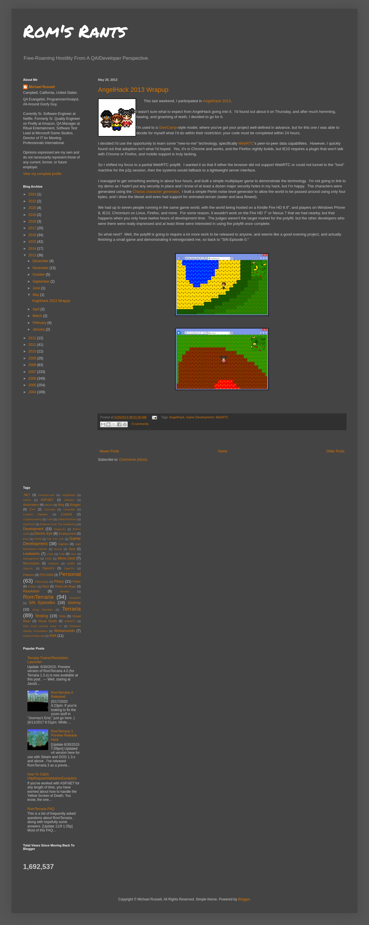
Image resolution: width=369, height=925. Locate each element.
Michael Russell (42, 87)
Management (31, 558)
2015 (33, 242)
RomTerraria (38, 597)
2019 (33, 215)
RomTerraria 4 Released (62, 695)
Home (222, 451)
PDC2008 (46, 575)
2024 (33, 194)
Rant (45, 586)
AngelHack (177, 417)
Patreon (28, 575)
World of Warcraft (33, 635)
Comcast (49, 509)
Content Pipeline (35, 514)
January (39, 329)
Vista (62, 616)
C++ (32, 509)
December (41, 261)
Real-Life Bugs (65, 586)
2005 (33, 385)
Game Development (200, 417)
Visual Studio (47, 621)
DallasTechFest (67, 519)
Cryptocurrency (32, 519)
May (36, 295)
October (39, 275)
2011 (33, 345)
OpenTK (69, 568)
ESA (26, 538)
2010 (33, 351)
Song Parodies (42, 609)
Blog (61, 504)
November (41, 268)
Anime (27, 499)
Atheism (69, 499)
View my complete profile (42, 174)
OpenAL (28, 568)
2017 (33, 228)
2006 (33, 378)
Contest (66, 514)
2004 (33, 392)
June (37, 288)
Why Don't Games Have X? (42, 626)
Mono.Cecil (66, 558)
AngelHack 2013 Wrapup (133, 89)
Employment (67, 533)
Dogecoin (60, 529)
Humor (58, 549)
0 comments (140, 424)
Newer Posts (109, 451)
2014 (33, 249)
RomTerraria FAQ (40, 809)
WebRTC (246, 143)
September (41, 281)
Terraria (71, 609)
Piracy (59, 581)
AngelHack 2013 (217, 101)
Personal (70, 574)
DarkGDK (29, 524)
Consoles (69, 509)
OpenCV (48, 568)
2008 (33, 365)
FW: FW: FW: (55, 538)
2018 (33, 221)
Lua (61, 553)
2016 (33, 235)
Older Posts (335, 451)
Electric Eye (43, 533)
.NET (26, 495)
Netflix (71, 563)
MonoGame (31, 563)
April (36, 309)
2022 (33, 201)
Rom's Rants (74, 30)
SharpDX (75, 597)
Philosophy (41, 581)
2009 (33, 358)
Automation (31, 504)
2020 (33, 208)
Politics (32, 586)
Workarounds (64, 631)
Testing (41, 615)
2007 (33, 372)
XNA (53, 636)
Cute (49, 519)
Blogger (75, 504)
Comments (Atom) (133, 460)
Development (33, 529)
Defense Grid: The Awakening (58, 524)
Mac (73, 553)
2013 (33, 255)
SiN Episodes (42, 602)
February (40, 323)
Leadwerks (31, 554)
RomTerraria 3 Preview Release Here (64, 735)
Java (72, 549)
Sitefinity (74, 603)
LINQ (50, 553)
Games (63, 544)
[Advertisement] (59, 440)
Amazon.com (46, 495)
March (38, 316)
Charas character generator (156, 191)
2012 (33, 338)
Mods (48, 558)
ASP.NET (47, 499)
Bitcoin (49, 504)
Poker (77, 581)
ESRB (38, 538)
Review (64, 591)
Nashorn (53, 563)
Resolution (31, 591)
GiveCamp (168, 127)
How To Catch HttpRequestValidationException (52, 776)
